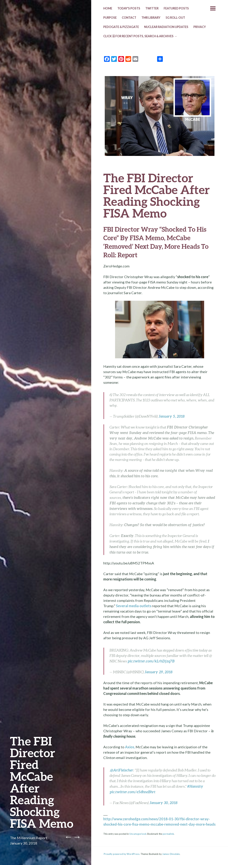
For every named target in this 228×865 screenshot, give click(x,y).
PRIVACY (199, 27)
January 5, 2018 (172, 416)
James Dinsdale (171, 854)
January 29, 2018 (158, 672)
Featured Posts (176, 8)
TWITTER (152, 8)
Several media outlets (133, 606)
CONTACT (129, 17)
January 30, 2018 (163, 803)
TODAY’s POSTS (128, 8)
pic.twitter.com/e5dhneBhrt (133, 792)
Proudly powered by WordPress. (122, 854)
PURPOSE (110, 17)
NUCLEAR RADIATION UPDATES (166, 27)
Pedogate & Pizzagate (121, 27)
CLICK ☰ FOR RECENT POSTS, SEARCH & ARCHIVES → (140, 36)
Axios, (130, 747)
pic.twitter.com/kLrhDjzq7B (151, 661)
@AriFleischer (121, 770)
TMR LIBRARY (150, 17)
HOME (107, 8)
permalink (168, 833)
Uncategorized (137, 833)
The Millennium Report (28, 838)
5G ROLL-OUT (175, 17)
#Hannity (195, 786)
